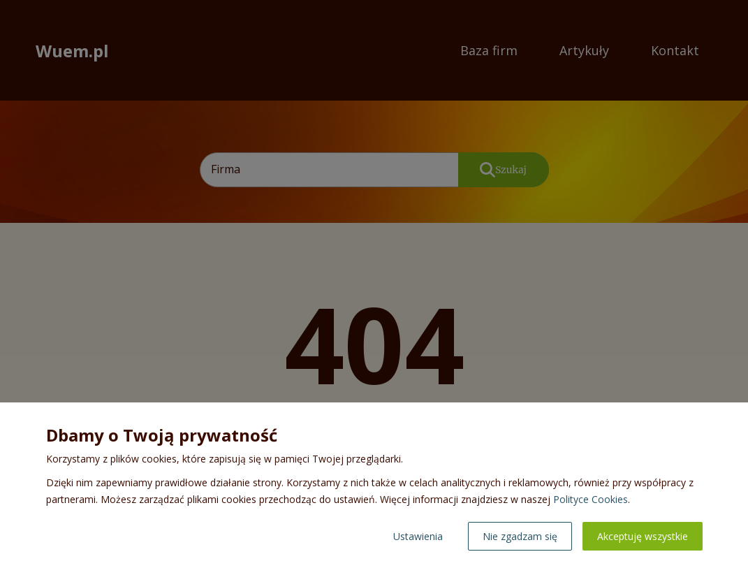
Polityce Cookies (590, 499)
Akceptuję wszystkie (642, 536)
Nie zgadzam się (520, 536)
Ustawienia (418, 536)
